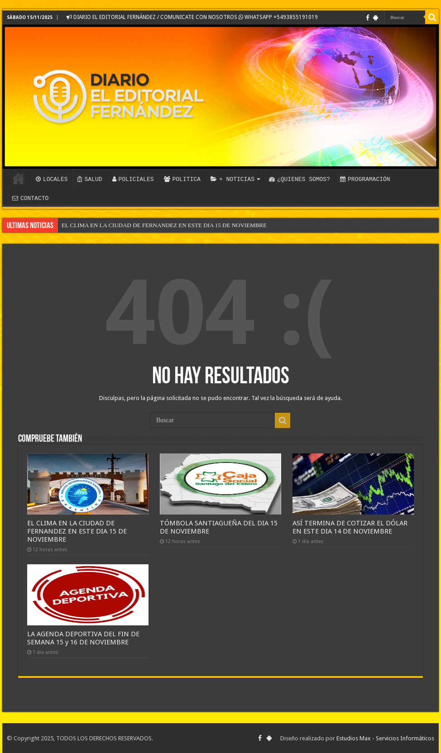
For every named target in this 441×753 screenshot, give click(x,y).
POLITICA (182, 179)
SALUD (89, 179)
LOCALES (52, 179)
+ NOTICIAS (232, 179)
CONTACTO (30, 198)
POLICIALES (133, 179)
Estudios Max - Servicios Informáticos (385, 738)
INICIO (18, 178)
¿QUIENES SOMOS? (299, 179)
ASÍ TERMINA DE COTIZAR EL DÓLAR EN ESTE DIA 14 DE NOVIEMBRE (349, 527)
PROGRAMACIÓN (365, 179)
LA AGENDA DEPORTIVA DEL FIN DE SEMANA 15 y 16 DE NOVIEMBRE (83, 638)
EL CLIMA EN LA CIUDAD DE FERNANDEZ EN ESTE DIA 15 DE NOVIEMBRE (164, 225)
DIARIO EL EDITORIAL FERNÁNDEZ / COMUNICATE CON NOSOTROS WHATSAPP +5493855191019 (192, 17)
